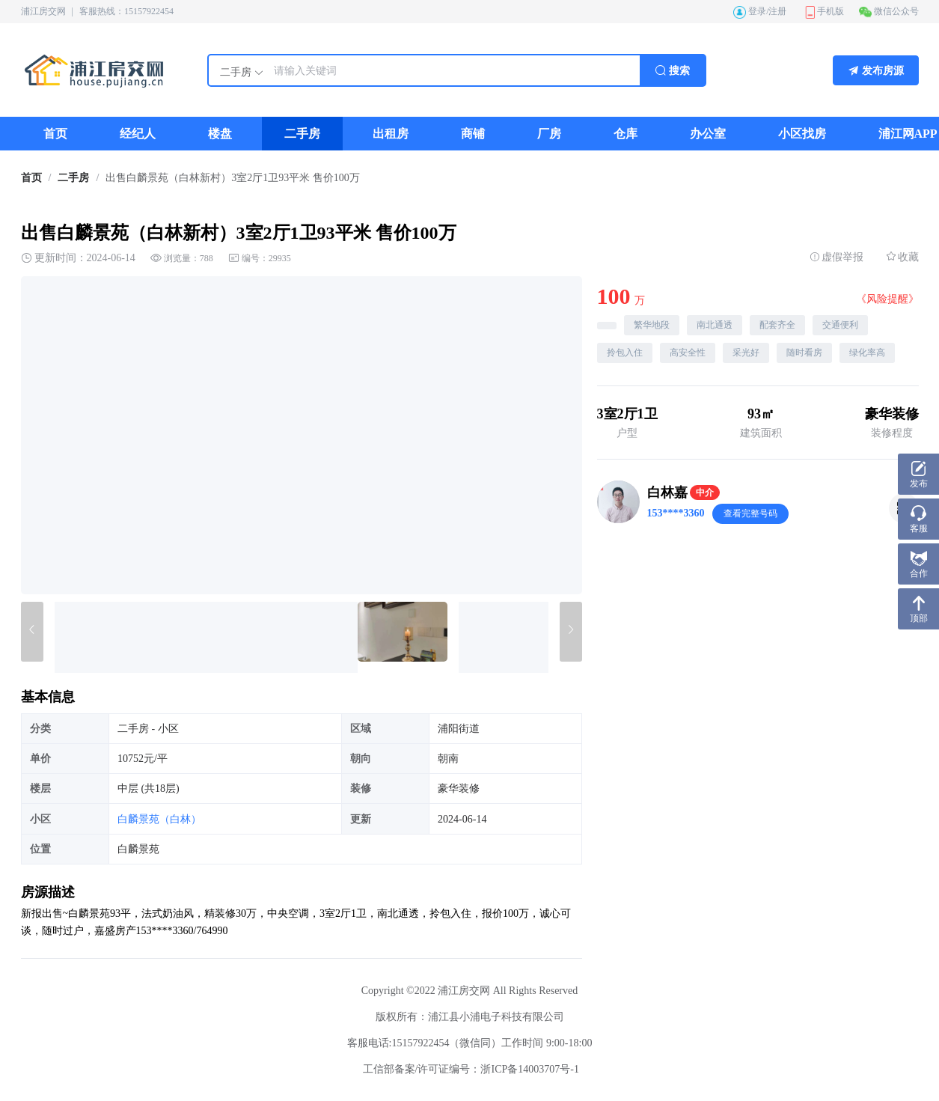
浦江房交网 (43, 11)
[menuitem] (55, 133)
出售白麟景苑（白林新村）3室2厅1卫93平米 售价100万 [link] (232, 178)
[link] (31, 178)
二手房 (73, 177)
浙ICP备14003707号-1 (529, 1069)
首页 (31, 177)
